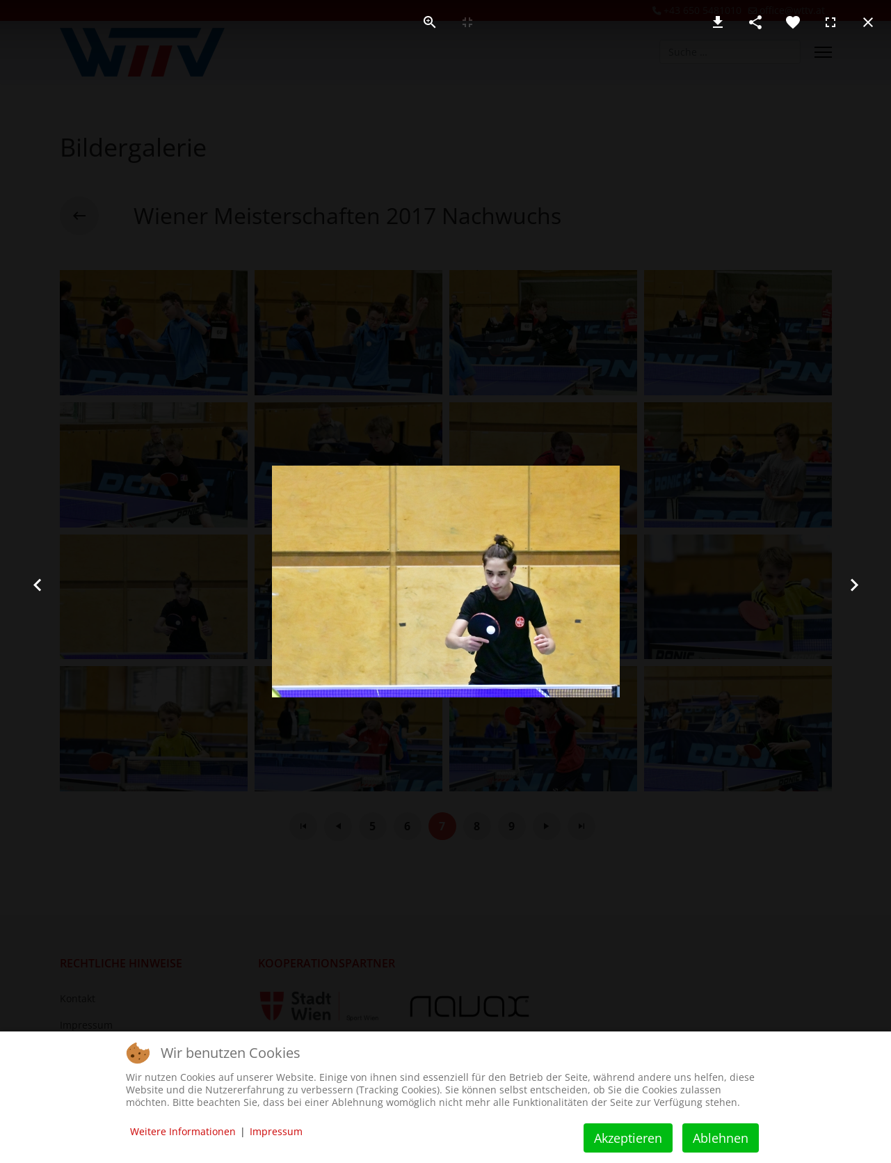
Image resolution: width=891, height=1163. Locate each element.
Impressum (276, 1131)
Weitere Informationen (183, 1131)
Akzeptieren (628, 1138)
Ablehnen (720, 1138)
